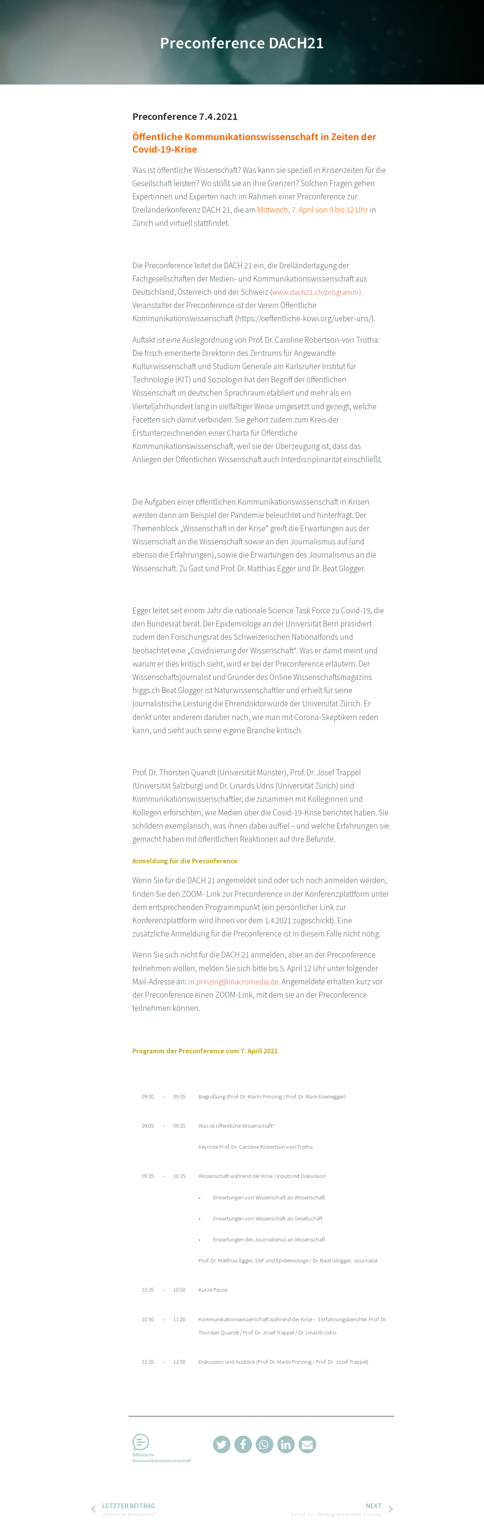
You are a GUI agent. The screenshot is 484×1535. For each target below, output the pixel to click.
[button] (222, 1444)
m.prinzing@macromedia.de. (235, 981)
